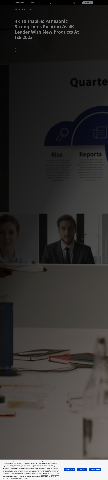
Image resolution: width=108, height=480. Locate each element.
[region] (54, 469)
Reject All (82, 469)
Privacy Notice (55, 475)
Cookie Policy (44, 475)
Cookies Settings (70, 469)
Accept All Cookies (95, 469)
